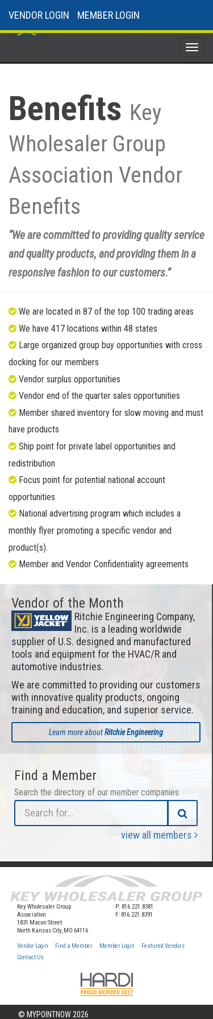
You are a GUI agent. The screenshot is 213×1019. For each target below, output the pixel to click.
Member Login (117, 946)
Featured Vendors (163, 946)
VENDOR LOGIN (39, 15)
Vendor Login (32, 946)
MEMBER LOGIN (108, 15)
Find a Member (74, 946)
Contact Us (30, 957)
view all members (159, 835)
